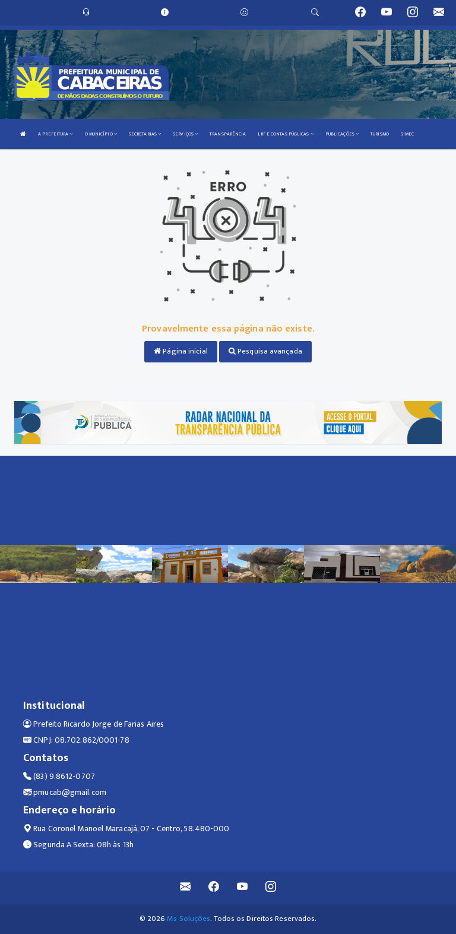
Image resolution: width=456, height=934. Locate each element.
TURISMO (379, 134)
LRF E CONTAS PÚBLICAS (285, 134)
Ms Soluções (188, 918)
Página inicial (181, 351)
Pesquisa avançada (265, 351)
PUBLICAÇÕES (342, 134)
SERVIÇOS (185, 134)
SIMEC (407, 134)
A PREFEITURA (55, 134)
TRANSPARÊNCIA (228, 134)
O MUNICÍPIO (101, 134)
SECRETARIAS (145, 134)
